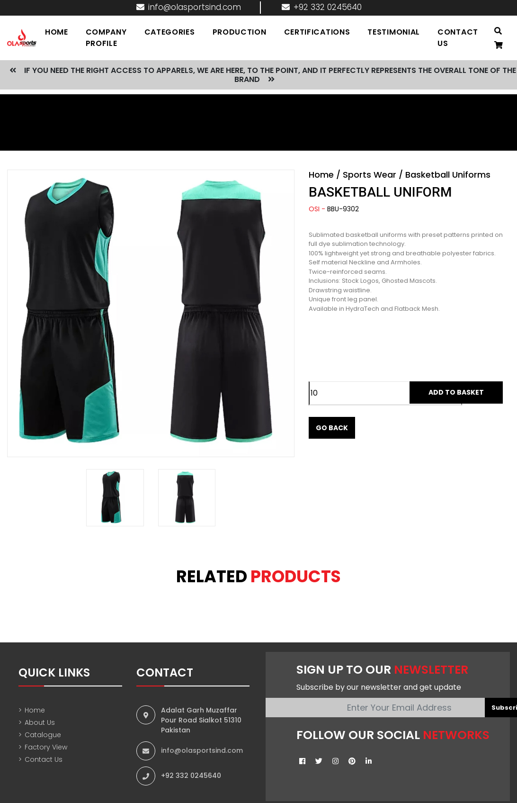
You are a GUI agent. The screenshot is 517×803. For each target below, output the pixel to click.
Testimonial (394, 32)
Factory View (42, 747)
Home (321, 174)
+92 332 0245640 (322, 7)
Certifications (318, 32)
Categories (170, 32)
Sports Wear (369, 174)
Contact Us (40, 760)
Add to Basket (456, 392)
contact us (457, 38)
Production (240, 32)
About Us (36, 723)
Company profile (107, 38)
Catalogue (39, 735)
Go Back (332, 428)
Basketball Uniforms (447, 174)
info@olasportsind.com (188, 7)
